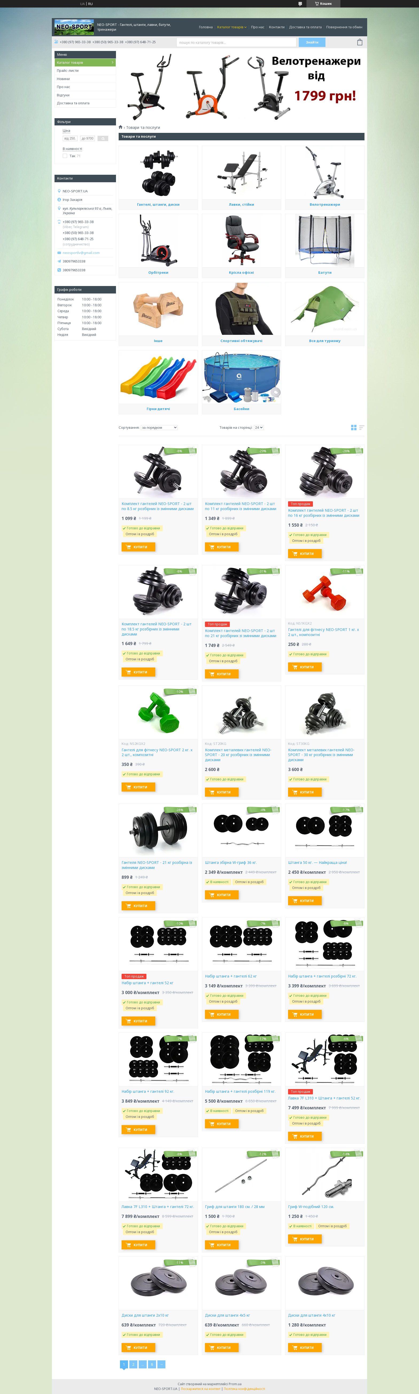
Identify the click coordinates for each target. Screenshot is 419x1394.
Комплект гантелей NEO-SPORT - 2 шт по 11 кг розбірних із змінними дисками (240, 506)
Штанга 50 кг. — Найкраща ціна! (317, 862)
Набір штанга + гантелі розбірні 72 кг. (322, 976)
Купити (140, 547)
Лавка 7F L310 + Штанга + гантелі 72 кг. (158, 1206)
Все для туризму (324, 389)
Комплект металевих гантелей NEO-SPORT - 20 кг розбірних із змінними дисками (238, 755)
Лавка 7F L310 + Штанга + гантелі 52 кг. (324, 1098)
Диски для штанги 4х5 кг (227, 1315)
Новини (63, 78)
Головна (206, 27)
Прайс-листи (68, 70)
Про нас (258, 27)
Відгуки (63, 95)
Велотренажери (325, 252)
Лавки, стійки (241, 250)
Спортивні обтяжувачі (241, 386)
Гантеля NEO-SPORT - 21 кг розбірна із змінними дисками (157, 865)
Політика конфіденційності (244, 1389)
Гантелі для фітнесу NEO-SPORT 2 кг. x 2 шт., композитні (157, 752)
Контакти (277, 27)
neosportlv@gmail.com (81, 253)
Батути (325, 318)
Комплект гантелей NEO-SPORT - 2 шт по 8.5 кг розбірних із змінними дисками (158, 506)
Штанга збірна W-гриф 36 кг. (231, 862)
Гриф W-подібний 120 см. (311, 1206)
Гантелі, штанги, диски (158, 252)
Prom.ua (235, 1384)
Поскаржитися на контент (200, 1389)
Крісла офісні (241, 320)
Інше (158, 389)
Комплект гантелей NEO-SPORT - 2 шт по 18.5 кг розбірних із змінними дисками (157, 629)
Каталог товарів (230, 27)
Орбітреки (158, 318)
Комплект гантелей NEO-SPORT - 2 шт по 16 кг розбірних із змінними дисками (323, 513)
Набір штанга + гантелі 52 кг (147, 982)
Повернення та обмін (344, 27)
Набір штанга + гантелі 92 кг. (148, 1091)
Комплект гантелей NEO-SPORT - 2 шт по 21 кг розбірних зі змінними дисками (240, 633)
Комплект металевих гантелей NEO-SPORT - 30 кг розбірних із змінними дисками (321, 755)
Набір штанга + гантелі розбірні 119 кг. (240, 1091)
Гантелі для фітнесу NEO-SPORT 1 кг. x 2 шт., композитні (323, 632)
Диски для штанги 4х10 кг (311, 1315)
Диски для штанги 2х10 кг (145, 1315)
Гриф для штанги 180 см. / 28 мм (235, 1206)
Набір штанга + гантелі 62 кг (231, 976)
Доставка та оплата (305, 27)
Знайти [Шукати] (312, 42)
